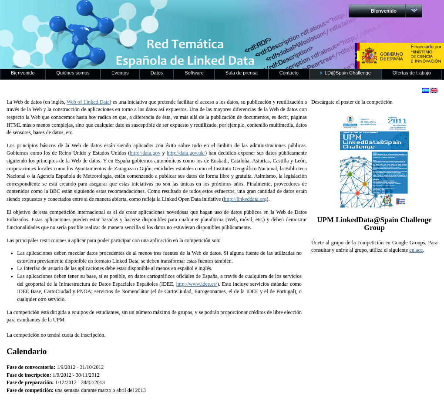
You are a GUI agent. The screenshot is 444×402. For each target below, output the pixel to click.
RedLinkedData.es (91, 13)
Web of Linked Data (88, 102)
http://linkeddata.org (245, 199)
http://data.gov (145, 153)
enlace (416, 250)
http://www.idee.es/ (196, 284)
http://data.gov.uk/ (186, 153)
